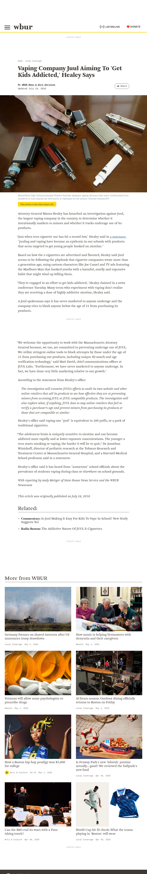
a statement (118, 237)
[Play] (7, 773)
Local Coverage (33, 61)
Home (20, 61)
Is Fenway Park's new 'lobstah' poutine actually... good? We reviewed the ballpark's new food (106, 766)
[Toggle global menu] (7, 27)
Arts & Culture (18, 772)
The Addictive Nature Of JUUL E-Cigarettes (61, 529)
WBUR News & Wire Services (38, 85)
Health (79, 644)
